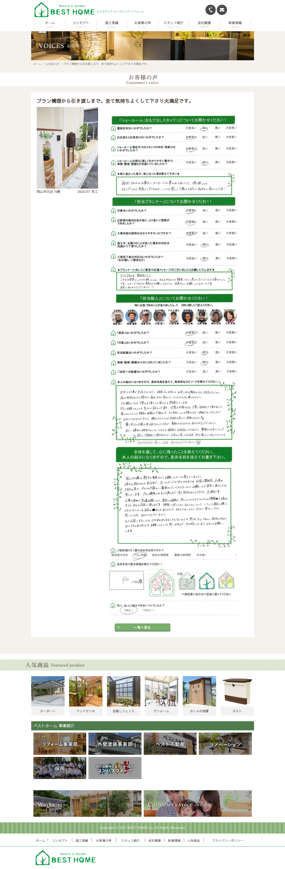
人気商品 (194, 840)
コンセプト (60, 840)
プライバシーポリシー (227, 840)
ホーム (50, 22)
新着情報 (174, 840)
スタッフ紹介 (130, 840)
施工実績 (82, 840)
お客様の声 (52, 64)
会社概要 (154, 840)
